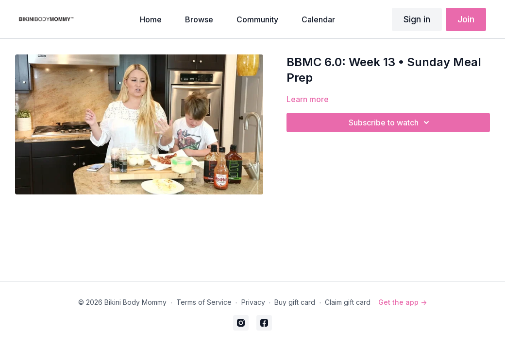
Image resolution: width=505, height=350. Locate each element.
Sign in (417, 19)
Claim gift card (347, 302)
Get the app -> (402, 302)
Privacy (253, 302)
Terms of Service (204, 302)
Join (465, 19)
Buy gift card (294, 302)
